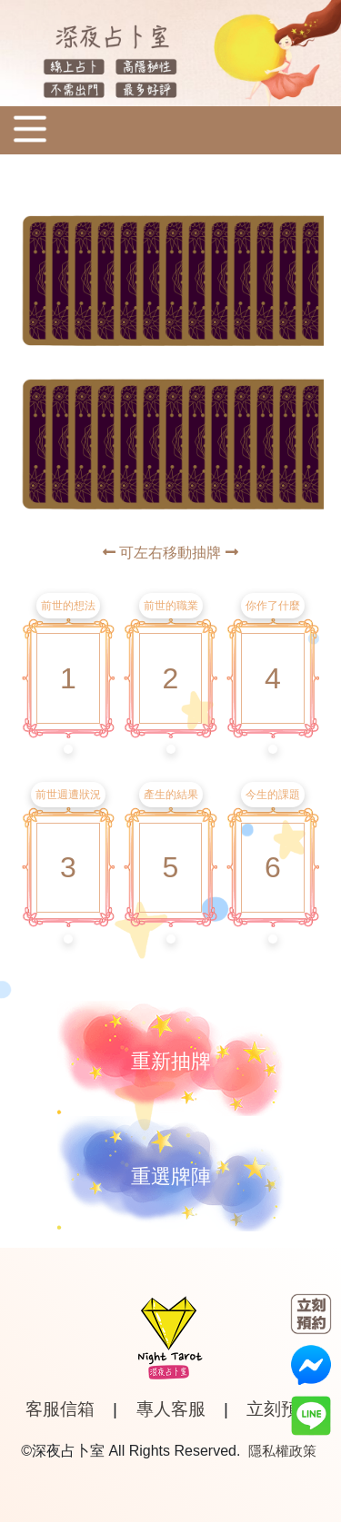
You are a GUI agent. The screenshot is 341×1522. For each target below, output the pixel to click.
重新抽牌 (171, 1061)
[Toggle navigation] (30, 130)
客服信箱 (60, 1408)
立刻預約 (281, 1408)
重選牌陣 (171, 1176)
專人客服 (171, 1408)
